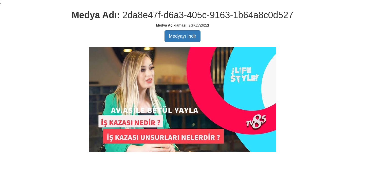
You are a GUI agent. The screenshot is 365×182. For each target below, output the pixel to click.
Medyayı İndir (182, 36)
